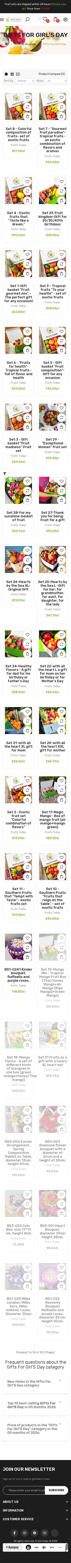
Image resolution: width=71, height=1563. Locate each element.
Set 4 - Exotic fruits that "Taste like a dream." (18, 218)
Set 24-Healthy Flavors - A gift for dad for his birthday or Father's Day (18, 673)
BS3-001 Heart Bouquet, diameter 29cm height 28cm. (52, 1231)
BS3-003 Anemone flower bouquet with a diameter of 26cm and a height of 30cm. (52, 1151)
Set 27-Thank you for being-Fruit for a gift (53, 516)
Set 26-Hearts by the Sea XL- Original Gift (18, 585)
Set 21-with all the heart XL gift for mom (18, 747)
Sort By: (9, 80)
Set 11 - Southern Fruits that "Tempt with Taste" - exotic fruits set (18, 896)
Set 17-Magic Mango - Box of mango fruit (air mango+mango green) (52, 819)
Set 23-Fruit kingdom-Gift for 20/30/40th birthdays (52, 218)
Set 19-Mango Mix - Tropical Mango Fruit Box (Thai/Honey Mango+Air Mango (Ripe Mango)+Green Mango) (52, 982)
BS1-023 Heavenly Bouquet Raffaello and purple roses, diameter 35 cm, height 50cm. (52, 1310)
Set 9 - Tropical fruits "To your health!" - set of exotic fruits (52, 291)
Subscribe (56, 1490)
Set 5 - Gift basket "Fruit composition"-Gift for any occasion (52, 370)
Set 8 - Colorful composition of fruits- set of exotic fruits (18, 134)
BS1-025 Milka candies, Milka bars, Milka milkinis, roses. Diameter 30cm (18, 1306)
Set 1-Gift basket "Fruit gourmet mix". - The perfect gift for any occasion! (18, 293)
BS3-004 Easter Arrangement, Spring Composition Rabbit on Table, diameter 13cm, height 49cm (18, 1153)
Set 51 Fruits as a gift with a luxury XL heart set (52, 1061)
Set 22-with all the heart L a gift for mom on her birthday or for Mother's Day (52, 673)
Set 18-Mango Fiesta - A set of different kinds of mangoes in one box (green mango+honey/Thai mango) (20, 1068)
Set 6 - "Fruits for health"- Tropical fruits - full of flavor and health (18, 370)
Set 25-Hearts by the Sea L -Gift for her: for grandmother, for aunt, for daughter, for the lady (52, 593)
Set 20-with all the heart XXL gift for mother (53, 747)
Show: (40, 80)
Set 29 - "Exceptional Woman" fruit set (52, 443)
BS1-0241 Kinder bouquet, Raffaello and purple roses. (18, 975)
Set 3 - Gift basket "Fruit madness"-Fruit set (18, 445)
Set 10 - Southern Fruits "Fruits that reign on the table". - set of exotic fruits (52, 898)
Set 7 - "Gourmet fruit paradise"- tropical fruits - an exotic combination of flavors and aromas (53, 140)
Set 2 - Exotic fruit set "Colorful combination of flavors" (18, 819)
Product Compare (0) (52, 74)
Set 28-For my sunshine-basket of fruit (18, 516)
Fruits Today (18, 145)
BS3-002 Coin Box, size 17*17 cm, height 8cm (18, 1229)
